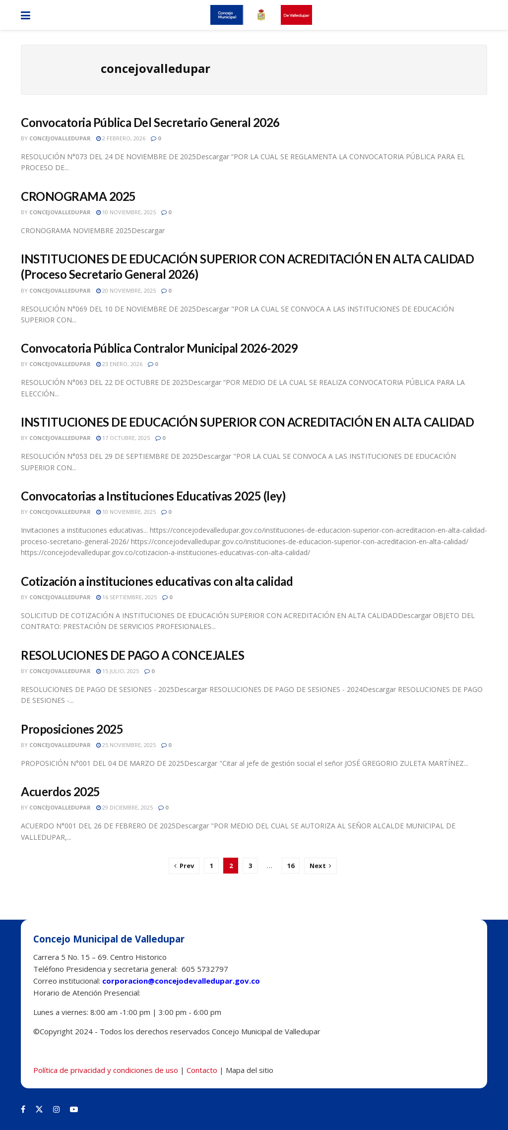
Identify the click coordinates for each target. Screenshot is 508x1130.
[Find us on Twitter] (39, 1109)
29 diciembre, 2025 (124, 807)
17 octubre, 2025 (123, 437)
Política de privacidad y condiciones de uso (105, 1070)
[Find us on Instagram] (56, 1109)
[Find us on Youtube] (74, 1109)
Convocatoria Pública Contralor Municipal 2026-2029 (159, 348)
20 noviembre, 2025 (126, 290)
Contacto (202, 1070)
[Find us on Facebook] (23, 1109)
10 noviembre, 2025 (126, 212)
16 (290, 865)
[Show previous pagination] (184, 866)
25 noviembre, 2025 (126, 745)
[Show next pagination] (320, 866)
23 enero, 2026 (119, 364)
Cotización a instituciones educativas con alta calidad (157, 581)
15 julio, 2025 (117, 671)
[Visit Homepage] (261, 15)
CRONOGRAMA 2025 (78, 196)
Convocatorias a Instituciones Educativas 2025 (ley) (153, 496)
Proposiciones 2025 (72, 729)
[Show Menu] (25, 15)
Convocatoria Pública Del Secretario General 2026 (150, 122)
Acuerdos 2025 (60, 791)
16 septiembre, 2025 (126, 597)
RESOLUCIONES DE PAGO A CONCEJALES (132, 655)
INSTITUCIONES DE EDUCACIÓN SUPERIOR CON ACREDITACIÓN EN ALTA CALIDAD (247, 422)
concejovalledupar (60, 138)
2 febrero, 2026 (120, 138)
